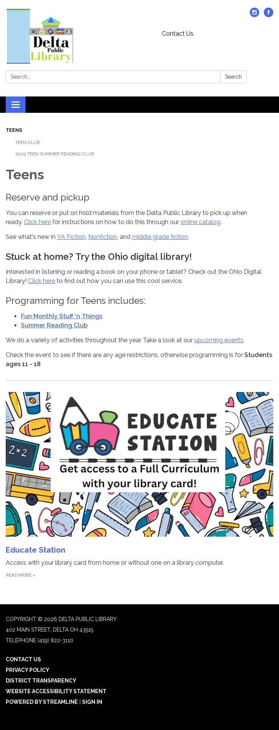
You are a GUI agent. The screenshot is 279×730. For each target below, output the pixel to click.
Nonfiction (102, 236)
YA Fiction (71, 236)
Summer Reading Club (54, 325)
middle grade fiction (160, 236)
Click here (37, 222)
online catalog (200, 222)
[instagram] (254, 15)
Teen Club (27, 142)
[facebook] (268, 15)
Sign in (92, 702)
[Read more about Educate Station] (139, 485)
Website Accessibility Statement (56, 691)
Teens (14, 130)
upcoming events (218, 340)
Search (233, 77)
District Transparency (41, 681)
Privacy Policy (27, 670)
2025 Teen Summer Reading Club (54, 153)
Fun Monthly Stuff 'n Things (61, 316)
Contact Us (177, 33)
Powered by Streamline (42, 702)
